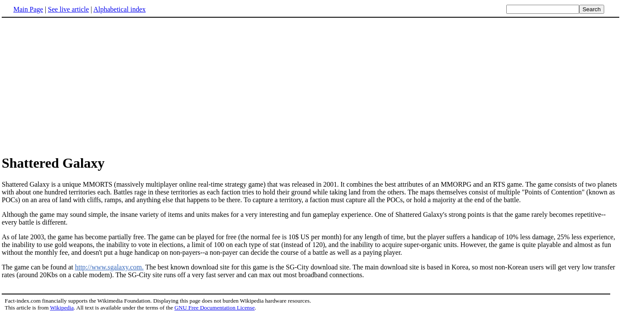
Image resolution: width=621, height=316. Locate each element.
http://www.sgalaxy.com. (109, 267)
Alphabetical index (119, 9)
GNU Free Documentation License (214, 307)
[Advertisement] (74, 85)
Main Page (28, 9)
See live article (68, 9)
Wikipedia (62, 307)
